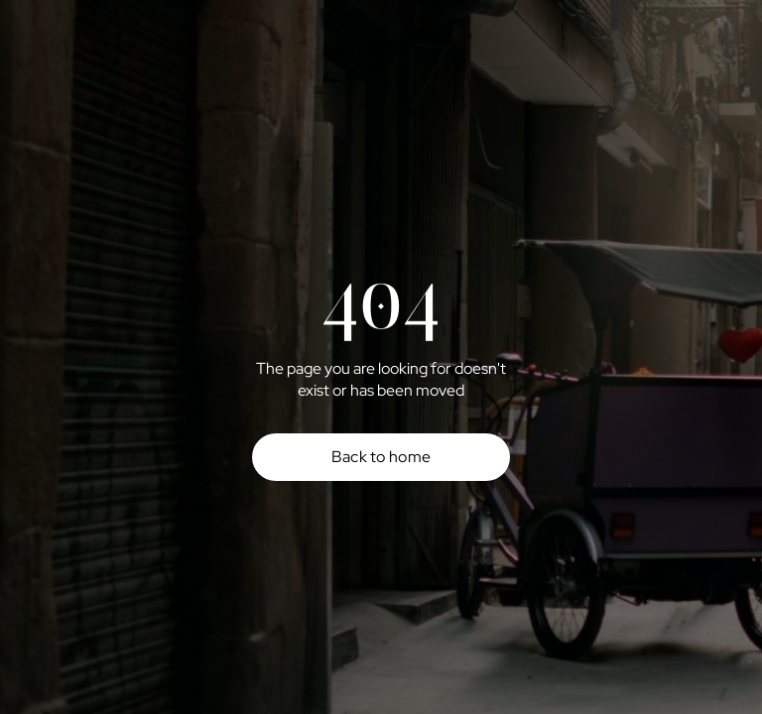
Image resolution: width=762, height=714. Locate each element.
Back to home (381, 456)
